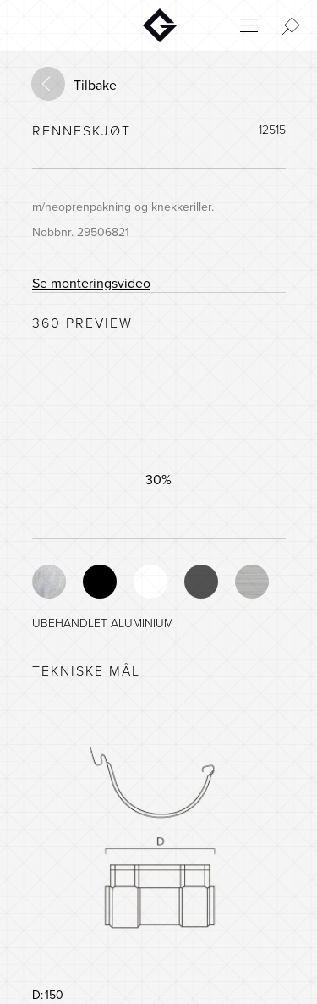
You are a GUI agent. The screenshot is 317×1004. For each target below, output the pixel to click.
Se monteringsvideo (91, 283)
